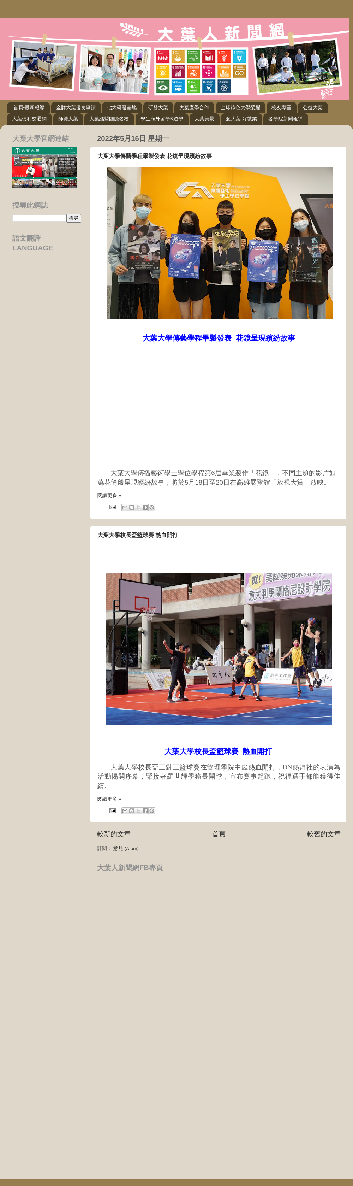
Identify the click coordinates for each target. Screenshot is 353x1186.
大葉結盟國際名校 (109, 119)
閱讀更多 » (109, 495)
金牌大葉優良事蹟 (76, 107)
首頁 (219, 834)
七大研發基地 (122, 107)
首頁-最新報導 (29, 107)
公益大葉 (313, 107)
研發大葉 (158, 107)
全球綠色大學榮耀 (240, 107)
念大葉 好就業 (241, 119)
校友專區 (281, 107)
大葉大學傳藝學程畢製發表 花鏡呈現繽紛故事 (154, 156)
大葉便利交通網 (29, 119)
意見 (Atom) (126, 848)
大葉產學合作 (194, 107)
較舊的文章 (324, 834)
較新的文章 (114, 834)
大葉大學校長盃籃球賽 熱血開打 (137, 535)
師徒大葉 (68, 119)
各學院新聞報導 (285, 119)
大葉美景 (204, 119)
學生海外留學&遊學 (161, 119)
